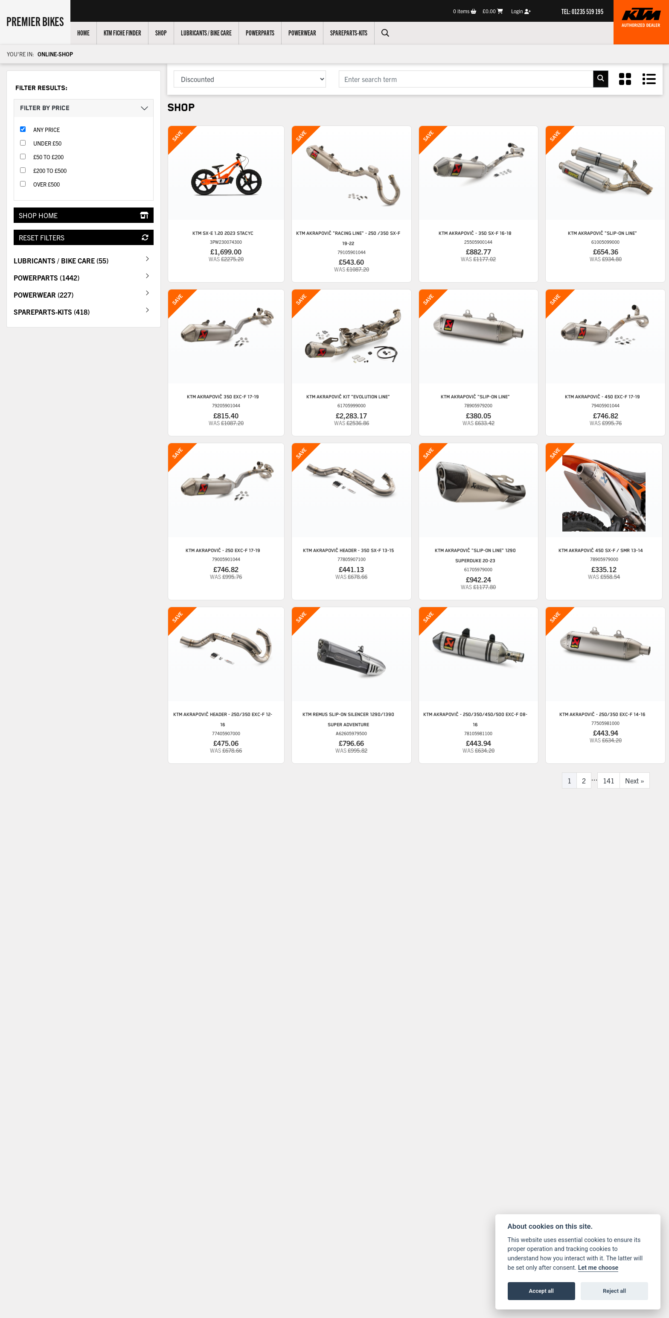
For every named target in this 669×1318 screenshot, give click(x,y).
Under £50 (47, 143)
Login (521, 11)
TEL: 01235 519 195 (582, 11)
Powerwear (302, 32)
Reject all (614, 1291)
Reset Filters (83, 237)
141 (608, 780)
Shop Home (83, 215)
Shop (161, 32)
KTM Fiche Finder (122, 32)
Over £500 (46, 184)
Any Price (46, 129)
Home (83, 32)
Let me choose (598, 1267)
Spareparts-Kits (348, 32)
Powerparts (260, 32)
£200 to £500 (50, 170)
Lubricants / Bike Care (206, 32)
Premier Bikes (35, 20)
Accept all (541, 1291)
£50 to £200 (48, 157)
